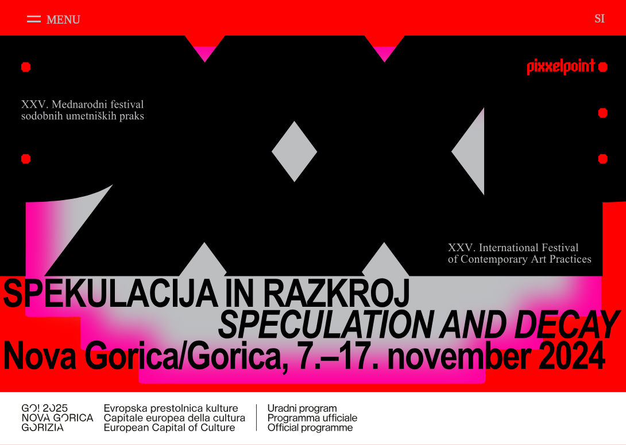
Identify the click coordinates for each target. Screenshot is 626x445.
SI (599, 18)
